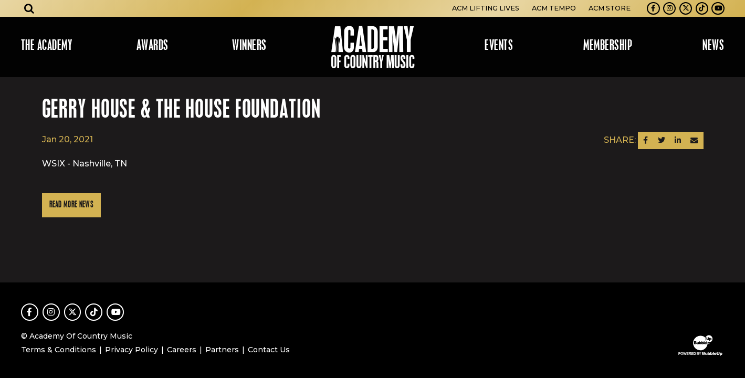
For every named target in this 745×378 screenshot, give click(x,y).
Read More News (71, 205)
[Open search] (29, 8)
